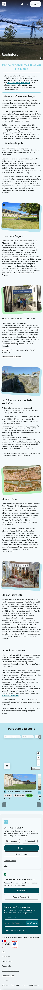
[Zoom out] (38, 761)
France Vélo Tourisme (31, 985)
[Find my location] (38, 753)
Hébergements (11, 737)
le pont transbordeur (10, 695)
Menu (33, 4)
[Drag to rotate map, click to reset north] (38, 764)
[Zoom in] (38, 757)
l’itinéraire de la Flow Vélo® (18, 82)
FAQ (5, 865)
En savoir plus (21, 891)
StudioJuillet (15, 985)
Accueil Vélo (6, 966)
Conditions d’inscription (14, 930)
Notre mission (21, 854)
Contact (21, 848)
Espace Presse (10, 860)
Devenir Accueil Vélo (21, 897)
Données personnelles (10, 971)
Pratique (26, 737)
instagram (13, 841)
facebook (31, 841)
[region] (21, 752)
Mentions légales (8, 976)
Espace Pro (6, 956)
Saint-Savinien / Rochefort (18, 791)
